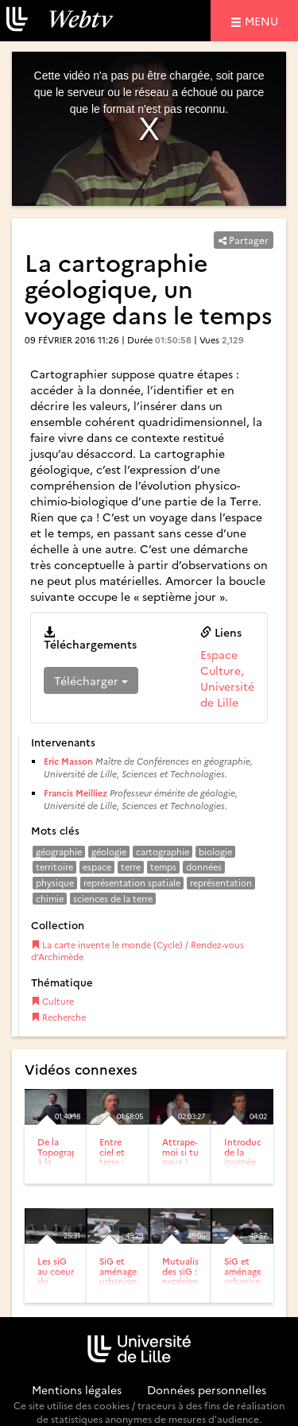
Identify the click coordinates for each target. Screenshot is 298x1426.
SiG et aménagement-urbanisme (130, 1270)
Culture (52, 1001)
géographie (59, 852)
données (204, 867)
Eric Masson (68, 761)
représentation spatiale (131, 883)
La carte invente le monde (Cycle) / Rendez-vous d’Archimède (137, 951)
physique (55, 883)
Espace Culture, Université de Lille (227, 678)
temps (163, 867)
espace (97, 867)
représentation (221, 883)
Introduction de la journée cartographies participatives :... (252, 1165)
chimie (50, 899)
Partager (244, 239)
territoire (54, 867)
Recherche (58, 1017)
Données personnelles (206, 1389)
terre (131, 867)
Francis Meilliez (75, 793)
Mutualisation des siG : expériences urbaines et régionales (191, 1285)
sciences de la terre (113, 899)
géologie (108, 852)
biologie (215, 852)
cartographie (162, 852)
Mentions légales (77, 1389)
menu (264, 20)
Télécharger (91, 680)
